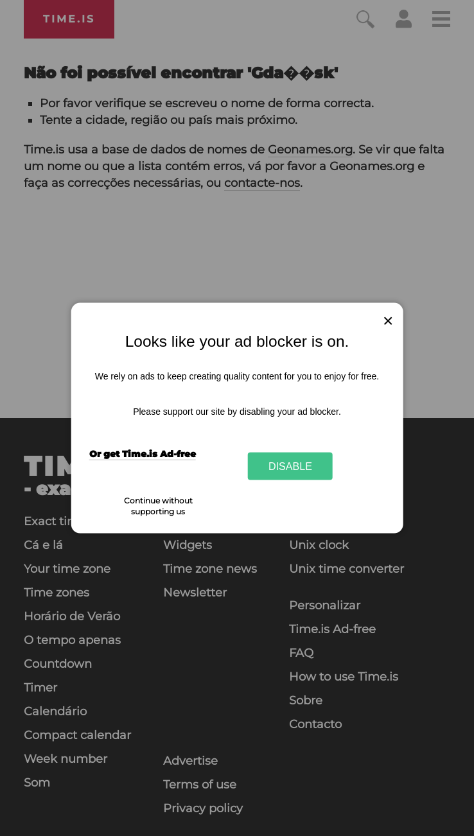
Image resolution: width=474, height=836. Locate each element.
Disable (290, 466)
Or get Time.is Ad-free (142, 453)
